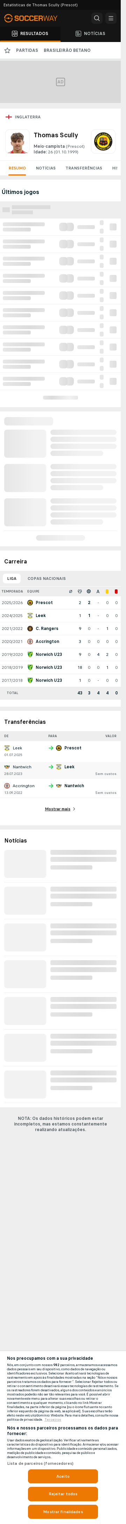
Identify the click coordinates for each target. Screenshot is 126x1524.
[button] (97, 18)
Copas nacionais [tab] (47, 578)
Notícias (46, 168)
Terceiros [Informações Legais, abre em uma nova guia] (52, 1420)
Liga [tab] (11, 578)
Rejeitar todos (63, 1493)
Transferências (83, 168)
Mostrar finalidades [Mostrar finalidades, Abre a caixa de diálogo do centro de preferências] (63, 1511)
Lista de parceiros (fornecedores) (40, 1463)
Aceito (63, 1476)
